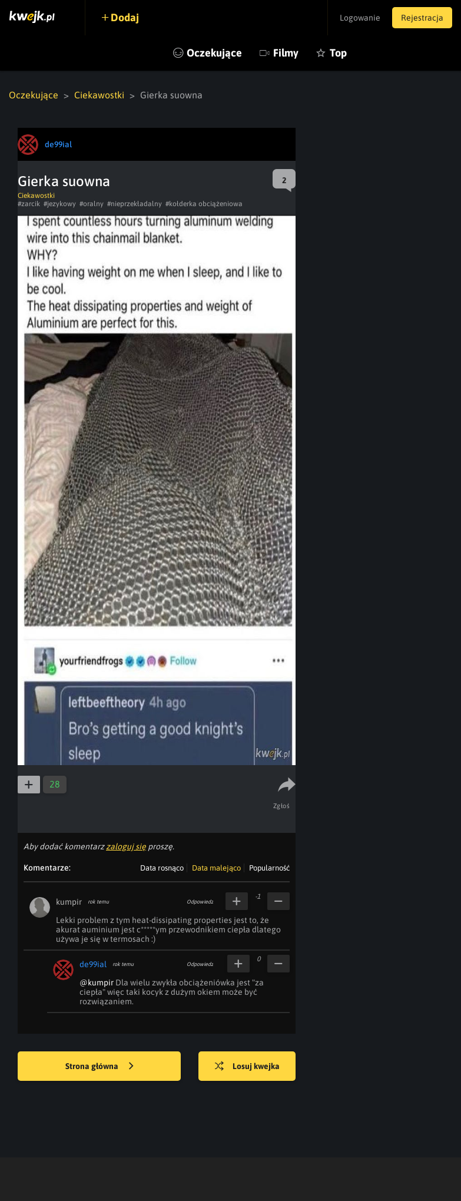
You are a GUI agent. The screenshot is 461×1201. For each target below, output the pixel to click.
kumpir (69, 901)
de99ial (93, 964)
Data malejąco (216, 867)
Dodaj (125, 17)
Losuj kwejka (247, 1066)
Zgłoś (281, 805)
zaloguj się (126, 846)
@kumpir (96, 982)
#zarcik (29, 204)
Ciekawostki (99, 95)
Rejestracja (422, 17)
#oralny (91, 204)
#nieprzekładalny (134, 204)
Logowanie (360, 17)
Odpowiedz (200, 902)
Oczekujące (214, 53)
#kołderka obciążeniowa (204, 204)
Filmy (286, 53)
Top (338, 53)
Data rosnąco (162, 867)
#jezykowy (60, 204)
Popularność (269, 867)
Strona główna (99, 1066)
